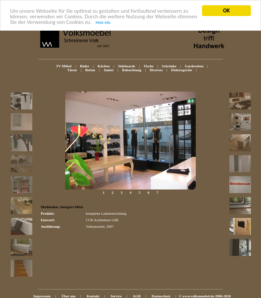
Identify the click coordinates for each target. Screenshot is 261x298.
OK (226, 10)
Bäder (84, 66)
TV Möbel (63, 66)
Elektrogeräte (181, 70)
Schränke (169, 66)
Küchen (104, 66)
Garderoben (194, 66)
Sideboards (126, 66)
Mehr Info (103, 22)
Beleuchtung (131, 70)
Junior (108, 70)
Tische (148, 66)
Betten (90, 70)
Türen (72, 70)
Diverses (156, 70)
